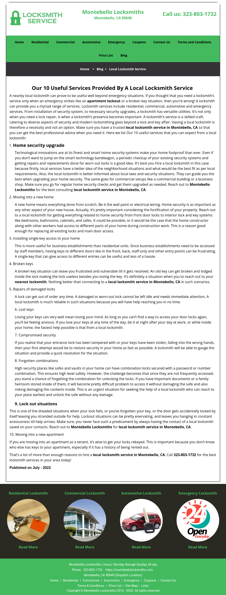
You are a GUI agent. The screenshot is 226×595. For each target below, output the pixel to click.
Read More (28, 547)
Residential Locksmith (28, 493)
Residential (40, 42)
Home (19, 42)
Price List (106, 55)
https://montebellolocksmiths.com (129, 570)
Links (145, 585)
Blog (124, 55)
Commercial (65, 42)
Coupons (139, 42)
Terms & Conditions (90, 585)
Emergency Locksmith (198, 493)
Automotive (91, 42)
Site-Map (131, 585)
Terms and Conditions (194, 42)
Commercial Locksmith (84, 493)
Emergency (116, 42)
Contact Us (161, 42)
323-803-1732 (200, 13)
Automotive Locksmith (141, 493)
